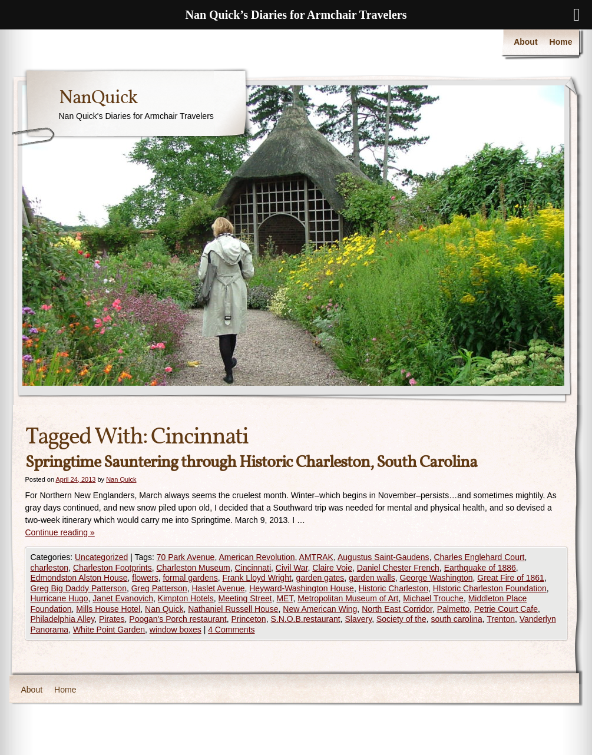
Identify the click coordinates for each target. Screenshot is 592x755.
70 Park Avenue (186, 557)
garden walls (372, 577)
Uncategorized (101, 557)
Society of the (401, 619)
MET (284, 598)
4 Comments (231, 629)
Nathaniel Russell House (233, 609)
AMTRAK (316, 557)
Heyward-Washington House (301, 588)
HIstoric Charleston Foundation (490, 588)
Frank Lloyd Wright (257, 577)
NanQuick (98, 98)
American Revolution (257, 557)
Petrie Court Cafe (506, 609)
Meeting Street (245, 598)
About (525, 42)
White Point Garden (109, 629)
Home (561, 42)
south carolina (456, 619)
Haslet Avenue (217, 588)
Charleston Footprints (112, 567)
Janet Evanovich (122, 598)
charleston (50, 567)
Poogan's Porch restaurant (177, 619)
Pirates (112, 619)
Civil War (292, 567)
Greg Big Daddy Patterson (79, 588)
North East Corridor (397, 609)
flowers (145, 577)
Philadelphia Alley (63, 619)
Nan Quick (121, 479)
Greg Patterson (159, 588)
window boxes (175, 629)
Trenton (501, 619)
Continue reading (60, 532)
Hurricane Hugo (59, 598)
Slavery (358, 619)
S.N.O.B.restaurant (305, 619)
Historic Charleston (393, 588)
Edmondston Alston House (79, 577)
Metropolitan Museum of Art (347, 598)
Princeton (248, 619)
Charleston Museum (193, 567)
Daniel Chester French (398, 567)
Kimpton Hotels (186, 598)
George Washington (436, 577)
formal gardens (190, 577)
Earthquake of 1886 (480, 567)
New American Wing (320, 609)
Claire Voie (332, 567)
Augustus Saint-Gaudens (383, 557)
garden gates (320, 577)
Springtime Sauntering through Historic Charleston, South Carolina (251, 462)
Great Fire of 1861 (510, 577)
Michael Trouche (433, 598)
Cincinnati (253, 567)
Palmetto (453, 609)
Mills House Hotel (108, 609)
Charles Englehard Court (479, 557)
